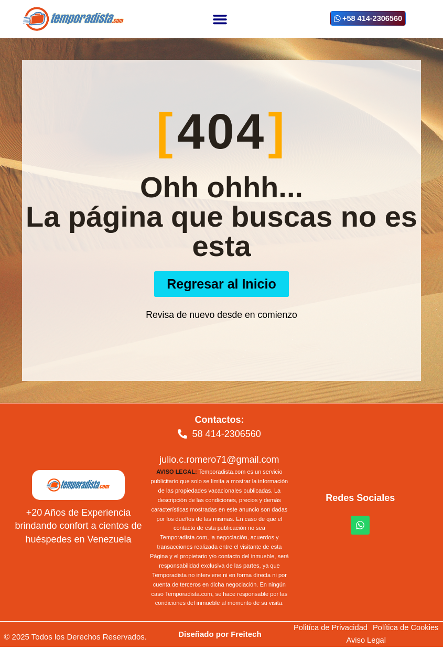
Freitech (246, 634)
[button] (219, 18)
